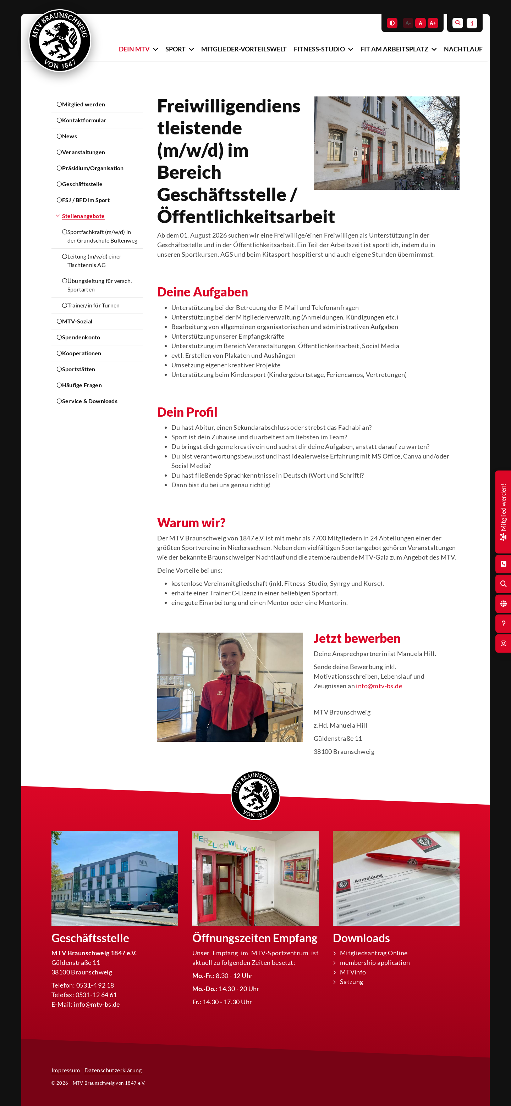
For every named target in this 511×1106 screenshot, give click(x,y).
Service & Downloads (89, 401)
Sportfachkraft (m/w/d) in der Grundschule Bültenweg (102, 236)
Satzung (351, 981)
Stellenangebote (83, 215)
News (69, 136)
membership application (375, 962)
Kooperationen (81, 353)
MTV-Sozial (77, 321)
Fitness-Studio (319, 49)
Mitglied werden (83, 104)
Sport (175, 49)
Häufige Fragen (82, 385)
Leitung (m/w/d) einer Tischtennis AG (94, 260)
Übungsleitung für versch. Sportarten (99, 285)
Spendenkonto (81, 337)
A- (408, 23)
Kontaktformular (84, 120)
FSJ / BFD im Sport (86, 199)
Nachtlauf (463, 49)
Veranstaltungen (83, 152)
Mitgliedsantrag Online (374, 953)
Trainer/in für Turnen (93, 305)
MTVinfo (353, 972)
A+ (433, 23)
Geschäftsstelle (82, 183)
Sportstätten (78, 369)
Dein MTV (134, 49)
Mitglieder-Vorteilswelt (244, 49)
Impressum (65, 1070)
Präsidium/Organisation (92, 168)
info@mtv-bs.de (379, 686)
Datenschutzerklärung (113, 1070)
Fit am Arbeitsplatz (394, 49)
